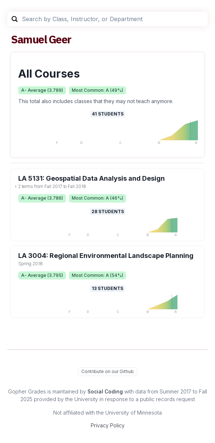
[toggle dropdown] (15, 186)
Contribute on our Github (107, 371)
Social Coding (105, 391)
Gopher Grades (27, 391)
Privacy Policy (108, 425)
